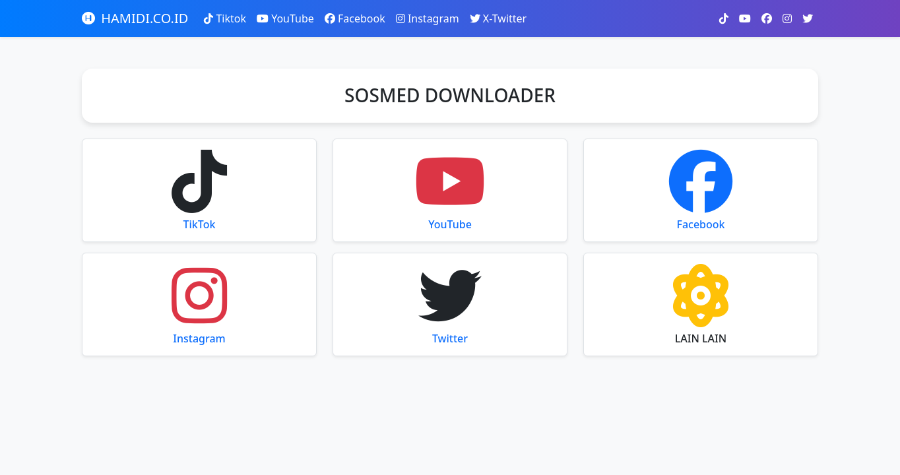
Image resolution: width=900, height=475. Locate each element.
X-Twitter (498, 18)
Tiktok (225, 18)
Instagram (427, 18)
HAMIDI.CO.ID (135, 18)
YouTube (285, 18)
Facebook (355, 18)
